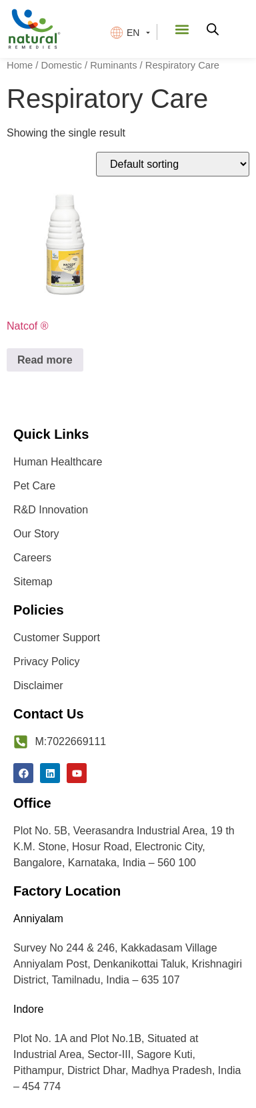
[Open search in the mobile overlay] (212, 29)
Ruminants (113, 65)
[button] (182, 29)
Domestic (61, 65)
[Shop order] (172, 164)
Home (20, 65)
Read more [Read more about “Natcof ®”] (45, 360)
